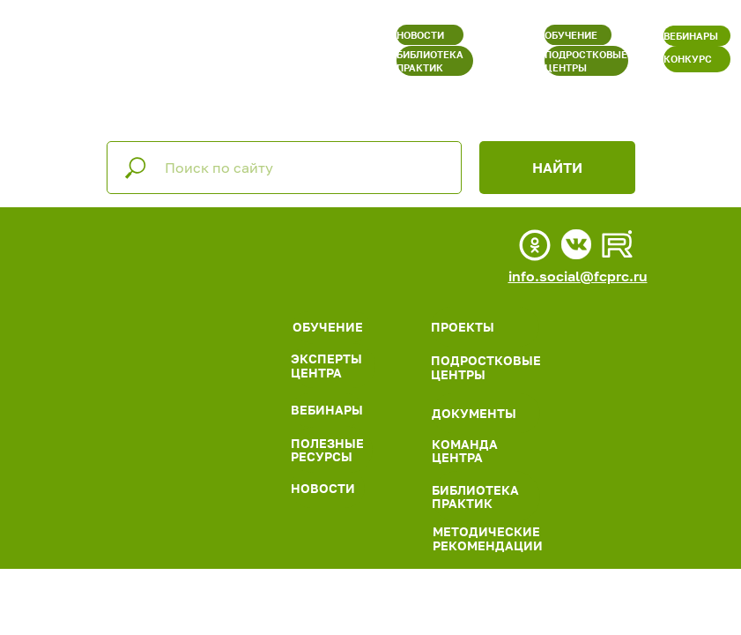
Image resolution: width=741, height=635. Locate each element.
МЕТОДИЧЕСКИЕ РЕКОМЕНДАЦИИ (488, 538)
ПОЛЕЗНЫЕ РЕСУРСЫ (327, 450)
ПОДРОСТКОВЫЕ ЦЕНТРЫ (586, 61)
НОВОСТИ (420, 35)
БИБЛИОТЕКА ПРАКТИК (429, 61)
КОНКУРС (687, 58)
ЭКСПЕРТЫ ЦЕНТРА (326, 365)
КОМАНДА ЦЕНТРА (465, 451)
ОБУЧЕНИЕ (571, 35)
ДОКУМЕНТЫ (474, 413)
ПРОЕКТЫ (462, 326)
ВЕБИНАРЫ (690, 35)
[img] (174, 279)
